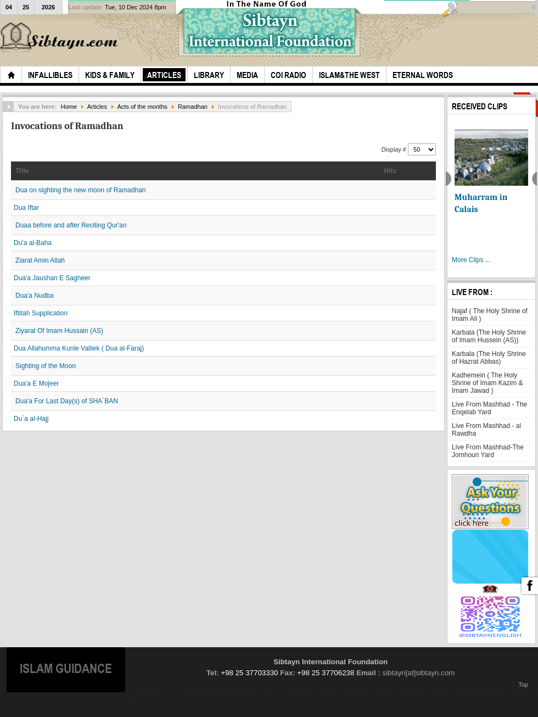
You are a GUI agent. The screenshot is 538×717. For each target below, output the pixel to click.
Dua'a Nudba (34, 295)
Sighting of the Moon (45, 366)
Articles (97, 106)
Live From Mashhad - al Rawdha (486, 429)
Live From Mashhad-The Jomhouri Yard (488, 451)
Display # (395, 149)
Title (22, 171)
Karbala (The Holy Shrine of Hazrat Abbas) (489, 357)
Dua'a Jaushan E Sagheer (52, 278)
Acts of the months (142, 106)
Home (69, 106)
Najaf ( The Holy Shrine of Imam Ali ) (490, 315)
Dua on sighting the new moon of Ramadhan (80, 190)
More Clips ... (471, 260)
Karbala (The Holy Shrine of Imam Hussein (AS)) (489, 336)
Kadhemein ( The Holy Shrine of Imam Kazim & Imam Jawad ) (487, 382)
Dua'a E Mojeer (36, 383)
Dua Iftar (26, 208)
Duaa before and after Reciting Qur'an (70, 225)
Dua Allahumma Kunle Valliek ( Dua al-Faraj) (79, 348)
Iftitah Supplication (41, 313)
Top (523, 684)
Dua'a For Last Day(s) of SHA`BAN (66, 401)
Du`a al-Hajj (31, 419)
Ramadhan (193, 106)
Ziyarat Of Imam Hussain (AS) (59, 331)
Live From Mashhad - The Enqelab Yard (489, 408)
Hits (390, 171)
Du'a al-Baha (33, 243)
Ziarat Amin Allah (40, 260)
